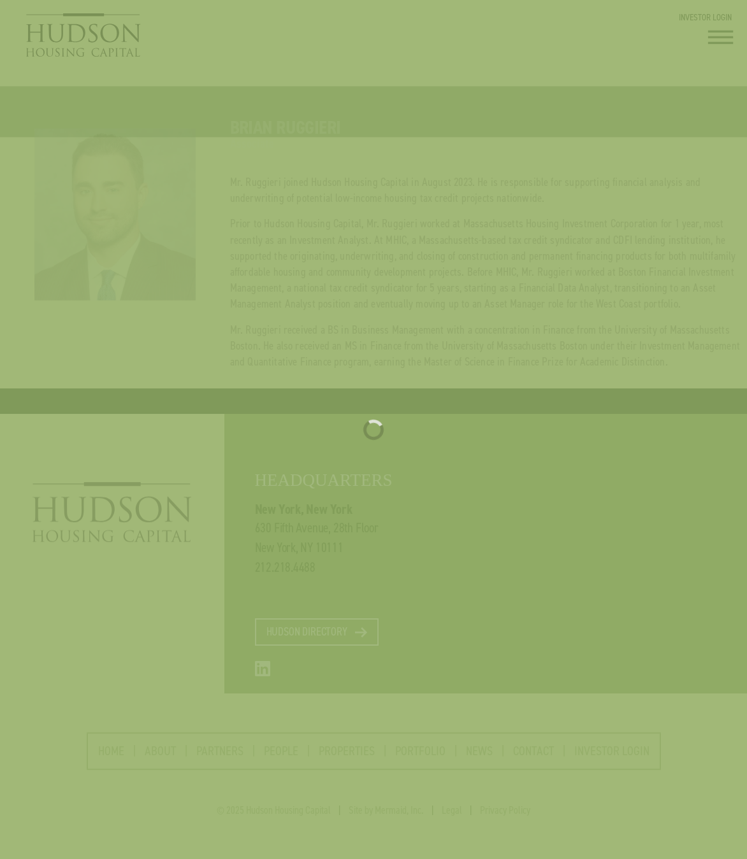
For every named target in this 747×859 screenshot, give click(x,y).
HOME (111, 756)
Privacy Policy (505, 816)
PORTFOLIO (420, 756)
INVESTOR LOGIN (705, 17)
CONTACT (533, 756)
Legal (452, 816)
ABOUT (170, 756)
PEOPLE (281, 756)
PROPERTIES (347, 756)
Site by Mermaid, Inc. (386, 816)
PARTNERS (219, 756)
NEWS (479, 756)
